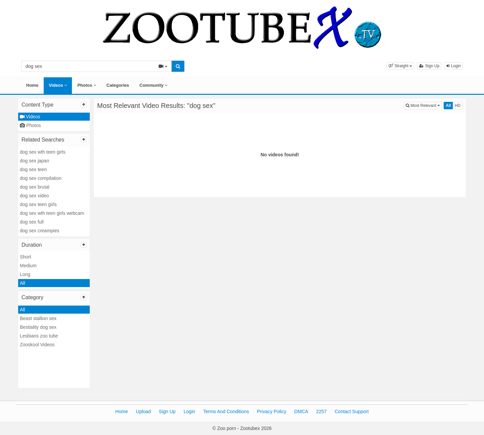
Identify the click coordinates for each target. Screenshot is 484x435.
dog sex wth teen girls (42, 152)
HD (457, 105)
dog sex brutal (34, 187)
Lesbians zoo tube (39, 336)
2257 (321, 411)
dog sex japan (34, 160)
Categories (118, 85)
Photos (86, 85)
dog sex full (32, 222)
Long (25, 274)
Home (32, 85)
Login (453, 66)
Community (153, 85)
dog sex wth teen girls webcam (52, 213)
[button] (400, 66)
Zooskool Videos (37, 344)
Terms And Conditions (226, 411)
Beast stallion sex (38, 318)
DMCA (301, 411)
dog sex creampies (39, 230)
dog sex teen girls (38, 204)
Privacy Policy (271, 411)
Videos (58, 85)
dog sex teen (33, 169)
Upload (143, 411)
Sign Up (429, 66)
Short (25, 257)
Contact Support (352, 411)
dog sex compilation (41, 178)
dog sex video (34, 195)
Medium (28, 265)
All (22, 283)
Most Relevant (424, 105)
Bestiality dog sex (38, 327)
